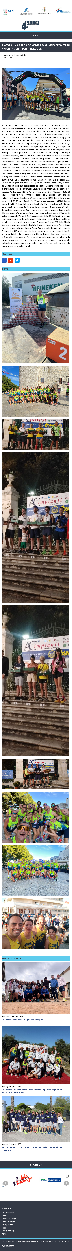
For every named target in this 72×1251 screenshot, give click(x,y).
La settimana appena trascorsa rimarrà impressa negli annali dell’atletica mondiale (32, 1091)
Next (66, 1183)
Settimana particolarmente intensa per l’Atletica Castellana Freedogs (32, 1148)
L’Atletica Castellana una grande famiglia (22, 1020)
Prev (5, 1183)
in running (6, 55)
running (5, 1016)
